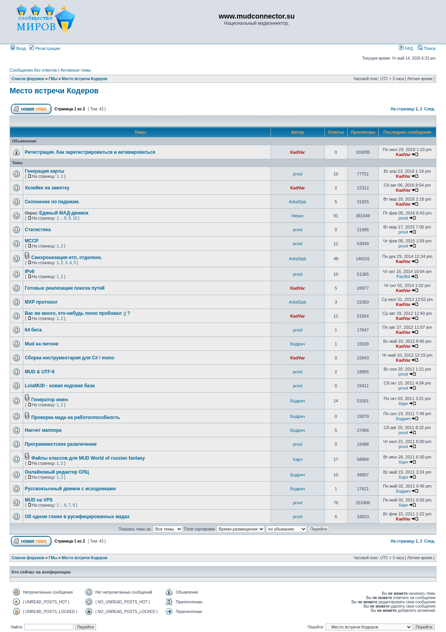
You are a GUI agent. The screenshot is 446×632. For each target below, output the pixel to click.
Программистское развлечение (61, 444)
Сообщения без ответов (33, 70)
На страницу (403, 109)
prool (297, 174)
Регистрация (44, 48)
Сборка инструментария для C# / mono (69, 358)
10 (75, 218)
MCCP (31, 241)
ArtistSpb (297, 201)
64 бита (33, 330)
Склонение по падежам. (52, 201)
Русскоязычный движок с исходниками (70, 488)
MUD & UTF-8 (40, 371)
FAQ (406, 48)
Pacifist (403, 276)
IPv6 (29, 271)
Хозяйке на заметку (47, 188)
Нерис (298, 215)
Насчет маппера (43, 430)
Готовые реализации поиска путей (65, 288)
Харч (403, 403)
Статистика (38, 229)
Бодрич (297, 344)
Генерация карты (44, 171)
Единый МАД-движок (64, 213)
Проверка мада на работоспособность (75, 417)
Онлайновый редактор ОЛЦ (57, 472)
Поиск (427, 48)
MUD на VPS (39, 500)
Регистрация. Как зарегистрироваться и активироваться (90, 152)
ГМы (53, 79)
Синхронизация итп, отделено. (66, 257)
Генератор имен (49, 399)
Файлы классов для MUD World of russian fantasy (88, 458)
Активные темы (75, 70)
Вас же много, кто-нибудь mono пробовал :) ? (77, 313)
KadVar (297, 152)
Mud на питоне (41, 344)
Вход (18, 48)
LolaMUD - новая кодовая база (59, 385)
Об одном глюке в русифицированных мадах (77, 516)
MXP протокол (41, 302)
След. (429, 109)
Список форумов (28, 79)
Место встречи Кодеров (84, 79)
